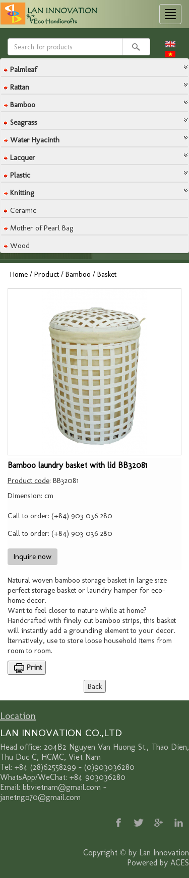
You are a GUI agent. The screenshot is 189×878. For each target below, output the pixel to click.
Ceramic (23, 210)
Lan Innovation (164, 852)
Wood (20, 245)
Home (19, 274)
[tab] (94, 67)
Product (46, 274)
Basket (106, 274)
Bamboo (78, 274)
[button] (94, 66)
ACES (179, 862)
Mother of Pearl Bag (42, 227)
